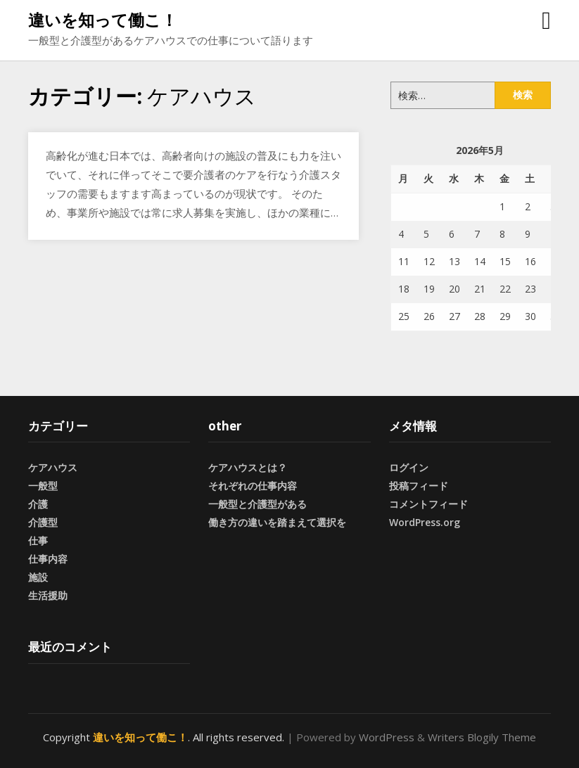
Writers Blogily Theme (482, 737)
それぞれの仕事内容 (252, 485)
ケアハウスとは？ (247, 467)
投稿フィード (418, 485)
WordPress (386, 737)
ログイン (408, 467)
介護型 (43, 522)
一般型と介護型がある (257, 504)
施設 (38, 577)
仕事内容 (48, 558)
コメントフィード (428, 504)
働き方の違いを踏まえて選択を (277, 522)
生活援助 (48, 595)
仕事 (38, 540)
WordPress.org (424, 522)
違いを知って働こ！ (102, 19)
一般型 (43, 485)
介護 (38, 504)
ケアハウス (52, 467)
